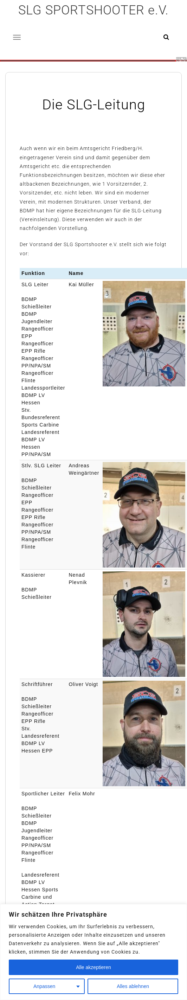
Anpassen (44, 986)
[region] (93, 952)
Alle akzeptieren (93, 967)
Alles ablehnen (133, 986)
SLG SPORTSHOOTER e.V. (93, 10)
